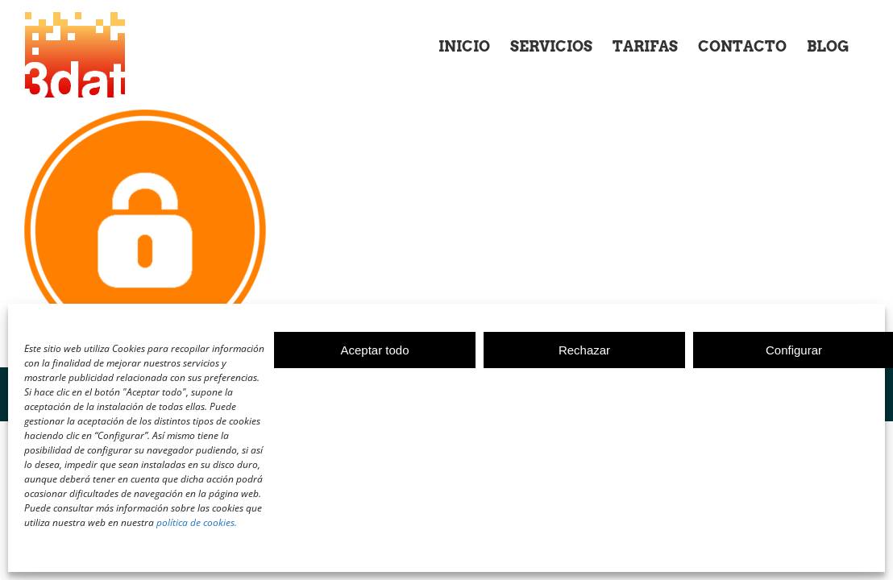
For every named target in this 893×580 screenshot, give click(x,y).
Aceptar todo (374, 350)
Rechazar (584, 350)
